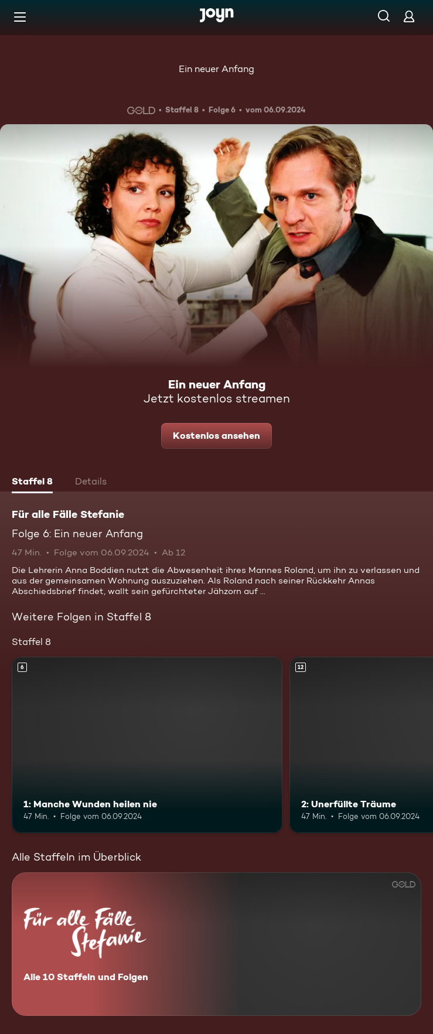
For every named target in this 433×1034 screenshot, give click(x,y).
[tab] (32, 482)
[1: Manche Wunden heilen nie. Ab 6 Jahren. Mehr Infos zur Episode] (147, 744)
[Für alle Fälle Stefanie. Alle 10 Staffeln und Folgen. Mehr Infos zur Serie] (216, 944)
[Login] (409, 16)
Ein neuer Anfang (216, 68)
